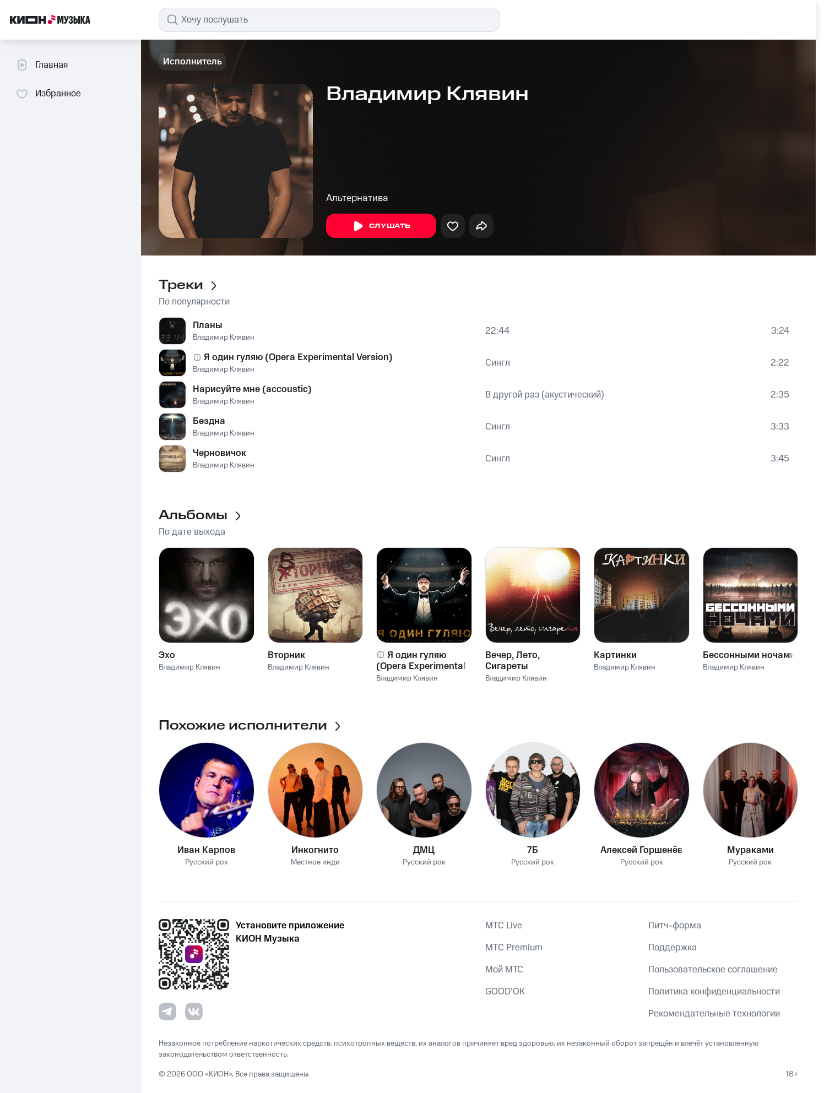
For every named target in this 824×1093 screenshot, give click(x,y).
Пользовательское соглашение (713, 969)
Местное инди (315, 862)
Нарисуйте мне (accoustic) (252, 389)
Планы (208, 325)
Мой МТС (504, 969)
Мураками (750, 850)
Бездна (209, 421)
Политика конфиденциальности (714, 991)
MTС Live (503, 925)
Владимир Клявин (223, 337)
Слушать (381, 226)
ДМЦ (424, 850)
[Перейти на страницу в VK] (194, 1011)
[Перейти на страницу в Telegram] (167, 1011)
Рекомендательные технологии (714, 1013)
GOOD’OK (505, 991)
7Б (532, 850)
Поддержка (672, 947)
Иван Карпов (206, 850)
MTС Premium (514, 947)
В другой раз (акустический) (544, 394)
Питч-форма (674, 925)
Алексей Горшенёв (641, 850)
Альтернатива (357, 198)
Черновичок (219, 453)
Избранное (48, 93)
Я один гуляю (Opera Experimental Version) (298, 357)
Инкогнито (315, 850)
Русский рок (206, 862)
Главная (41, 65)
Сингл (497, 362)
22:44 (497, 331)
